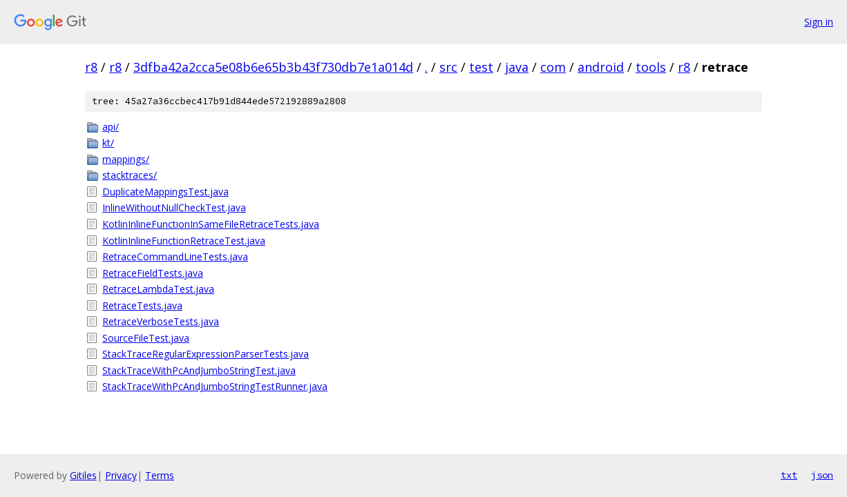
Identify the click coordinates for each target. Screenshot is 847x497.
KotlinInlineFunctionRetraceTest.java (183, 240)
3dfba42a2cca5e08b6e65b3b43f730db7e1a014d (273, 67)
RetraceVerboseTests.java (160, 321)
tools (651, 67)
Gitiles (83, 475)
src (448, 67)
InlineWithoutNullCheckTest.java (174, 207)
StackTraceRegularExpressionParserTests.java (205, 353)
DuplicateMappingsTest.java (165, 191)
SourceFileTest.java (145, 337)
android (601, 67)
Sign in (818, 21)
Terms (159, 475)
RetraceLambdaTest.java (158, 288)
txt (789, 475)
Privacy (121, 475)
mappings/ (125, 159)
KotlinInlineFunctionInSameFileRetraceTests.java (210, 224)
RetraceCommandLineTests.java (175, 256)
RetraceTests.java (142, 305)
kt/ (108, 142)
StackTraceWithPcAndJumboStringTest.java (199, 370)
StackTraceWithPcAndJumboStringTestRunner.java (214, 386)
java (517, 67)
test (481, 67)
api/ (110, 126)
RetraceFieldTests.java (152, 273)
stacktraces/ (129, 175)
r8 (91, 67)
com (553, 67)
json (822, 475)
